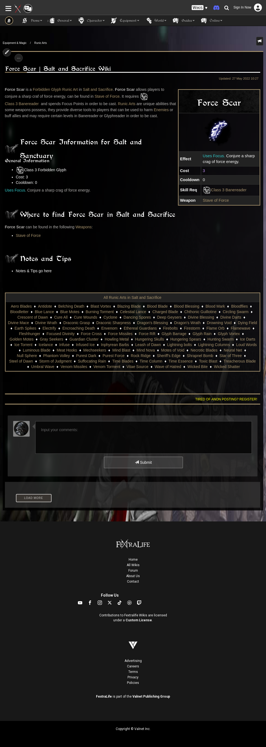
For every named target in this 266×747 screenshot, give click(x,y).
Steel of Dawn (21, 361)
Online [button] (211, 20)
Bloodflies (239, 306)
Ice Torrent (23, 344)
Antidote (45, 306)
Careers (133, 666)
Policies (133, 683)
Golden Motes (21, 339)
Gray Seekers (51, 339)
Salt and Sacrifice (98, 89)
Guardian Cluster (83, 339)
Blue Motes (69, 312)
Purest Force (113, 355)
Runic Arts (40, 42)
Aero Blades (21, 306)
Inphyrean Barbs (115, 344)
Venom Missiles (74, 366)
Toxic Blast (208, 361)
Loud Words (246, 344)
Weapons (83, 227)
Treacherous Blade (239, 361)
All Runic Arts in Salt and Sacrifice (133, 297)
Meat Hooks (66, 350)
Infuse (64, 344)
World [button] (155, 20)
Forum (133, 570)
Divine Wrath (46, 323)
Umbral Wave (42, 366)
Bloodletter (19, 312)
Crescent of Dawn (33, 317)
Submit (143, 462)
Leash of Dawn (148, 344)
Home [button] (31, 20)
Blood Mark (215, 306)
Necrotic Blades (204, 350)
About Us (133, 576)
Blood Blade (157, 306)
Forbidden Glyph (47, 89)
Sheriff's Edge (168, 355)
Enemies (161, 110)
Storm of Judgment (55, 361)
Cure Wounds (85, 317)
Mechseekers (94, 350)
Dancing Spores (137, 317)
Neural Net (233, 350)
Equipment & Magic (15, 42)
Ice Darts (247, 339)
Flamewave (241, 328)
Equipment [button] (124, 20)
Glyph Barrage (174, 334)
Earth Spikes (25, 328)
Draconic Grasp (76, 323)
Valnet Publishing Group (151, 696)
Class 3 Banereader (229, 190)
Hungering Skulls (149, 339)
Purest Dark (86, 355)
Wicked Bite (197, 366)
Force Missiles (120, 334)
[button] (199, 8)
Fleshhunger (29, 334)
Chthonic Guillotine (200, 312)
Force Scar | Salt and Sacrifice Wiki (58, 69)
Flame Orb (215, 328)
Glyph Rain (202, 334)
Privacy (133, 677)
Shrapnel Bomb (200, 355)
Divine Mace (18, 323)
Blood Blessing (186, 306)
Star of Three (230, 355)
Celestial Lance (133, 312)
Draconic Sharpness (113, 323)
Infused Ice (85, 344)
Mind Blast (121, 350)
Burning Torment (100, 312)
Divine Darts (230, 317)
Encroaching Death (78, 328)
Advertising (133, 661)
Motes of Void (172, 350)
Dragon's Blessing (152, 323)
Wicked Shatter (227, 366)
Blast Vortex (100, 306)
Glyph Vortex (229, 334)
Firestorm (192, 328)
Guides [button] (183, 20)
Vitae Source (137, 366)
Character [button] (91, 20)
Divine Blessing (201, 317)
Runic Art (70, 89)
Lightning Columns (214, 344)
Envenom (109, 328)
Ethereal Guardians (140, 328)
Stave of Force (216, 200)
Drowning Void (219, 323)
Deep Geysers (169, 317)
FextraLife (104, 696)
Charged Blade (165, 312)
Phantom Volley (56, 355)
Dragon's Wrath (187, 323)
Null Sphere (27, 355)
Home (133, 559)
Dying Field (247, 323)
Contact (133, 581)
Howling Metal (117, 339)
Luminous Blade (36, 350)
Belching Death (71, 306)
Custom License (139, 620)
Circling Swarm (235, 312)
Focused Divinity (60, 334)
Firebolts (170, 328)
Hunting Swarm (221, 339)
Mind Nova (146, 350)
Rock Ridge (141, 355)
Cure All (61, 317)
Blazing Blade (129, 306)
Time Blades (122, 361)
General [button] (60, 20)
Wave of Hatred (168, 366)
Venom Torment (107, 366)
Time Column (151, 361)
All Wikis (133, 565)
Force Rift (147, 334)
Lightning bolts (179, 344)
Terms (133, 672)
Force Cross (91, 334)
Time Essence (181, 361)
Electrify (49, 328)
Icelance (46, 344)
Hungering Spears (185, 339)
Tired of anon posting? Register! (226, 399)
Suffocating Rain (92, 361)
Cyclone (110, 317)
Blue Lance (44, 312)
